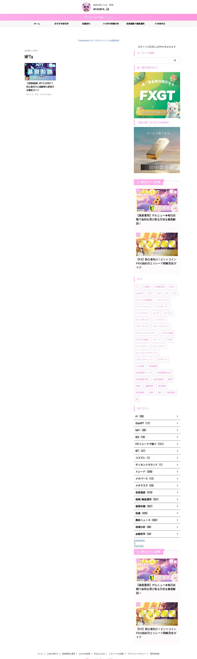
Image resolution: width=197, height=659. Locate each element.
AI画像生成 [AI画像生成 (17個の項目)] (159, 278)
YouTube (139, 537)
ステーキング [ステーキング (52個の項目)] (142, 318)
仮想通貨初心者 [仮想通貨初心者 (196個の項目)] (164, 364)
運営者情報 (154, 637)
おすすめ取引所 (61, 23)
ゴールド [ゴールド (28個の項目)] (168, 305)
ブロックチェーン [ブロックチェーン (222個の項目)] (144, 351)
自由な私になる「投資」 (104, 643)
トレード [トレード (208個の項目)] (157, 331)
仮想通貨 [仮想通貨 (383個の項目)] (153, 358)
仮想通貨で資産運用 (135, 23)
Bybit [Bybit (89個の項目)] (172, 278)
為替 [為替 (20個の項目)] (151, 384)
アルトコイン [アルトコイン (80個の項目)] (163, 292)
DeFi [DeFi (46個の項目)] (151, 285)
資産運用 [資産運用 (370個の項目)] (171, 384)
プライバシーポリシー (137, 637)
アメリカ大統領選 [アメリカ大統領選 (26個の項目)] (144, 292)
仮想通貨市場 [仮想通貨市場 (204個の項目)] (142, 371)
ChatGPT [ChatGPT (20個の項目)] (140, 285)
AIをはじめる (99, 637)
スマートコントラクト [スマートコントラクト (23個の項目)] (146, 325)
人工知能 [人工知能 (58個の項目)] (140, 358)
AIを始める (160, 23)
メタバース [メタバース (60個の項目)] (162, 351)
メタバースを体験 (116, 637)
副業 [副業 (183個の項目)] (170, 371)
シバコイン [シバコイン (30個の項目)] (160, 311)
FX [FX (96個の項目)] (167, 285)
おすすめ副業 (84, 637)
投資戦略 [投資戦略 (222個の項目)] (149, 378)
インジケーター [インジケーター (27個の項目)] (162, 298)
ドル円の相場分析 (111, 23)
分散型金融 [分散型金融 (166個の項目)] (158, 371)
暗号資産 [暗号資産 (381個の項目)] (162, 378)
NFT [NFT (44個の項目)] (174, 285)
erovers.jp (101, 8)
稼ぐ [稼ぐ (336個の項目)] (160, 384)
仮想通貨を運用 (68, 637)
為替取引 (86, 23)
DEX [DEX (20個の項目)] (159, 285)
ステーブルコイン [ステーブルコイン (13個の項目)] (161, 318)
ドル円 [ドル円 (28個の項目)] (169, 331)
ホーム (37, 23)
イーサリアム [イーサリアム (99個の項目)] (142, 305)
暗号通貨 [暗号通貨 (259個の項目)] (140, 384)
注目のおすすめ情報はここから (98, 17)
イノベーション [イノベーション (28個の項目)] (143, 298)
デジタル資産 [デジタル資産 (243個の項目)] (167, 325)
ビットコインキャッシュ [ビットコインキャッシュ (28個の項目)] (147, 344)
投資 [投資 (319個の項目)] (138, 378)
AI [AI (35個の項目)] (137, 278)
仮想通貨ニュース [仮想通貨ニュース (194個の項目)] (144, 364)
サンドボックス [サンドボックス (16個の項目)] (143, 311)
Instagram (139, 532)
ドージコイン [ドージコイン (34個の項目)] (142, 338)
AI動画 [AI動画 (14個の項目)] (146, 278)
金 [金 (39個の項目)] (137, 391)
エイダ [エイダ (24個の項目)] (156, 305)
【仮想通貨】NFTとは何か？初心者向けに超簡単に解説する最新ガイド (40, 86)
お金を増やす (52, 637)
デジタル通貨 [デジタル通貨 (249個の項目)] (142, 331)
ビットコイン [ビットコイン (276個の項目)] (159, 338)
